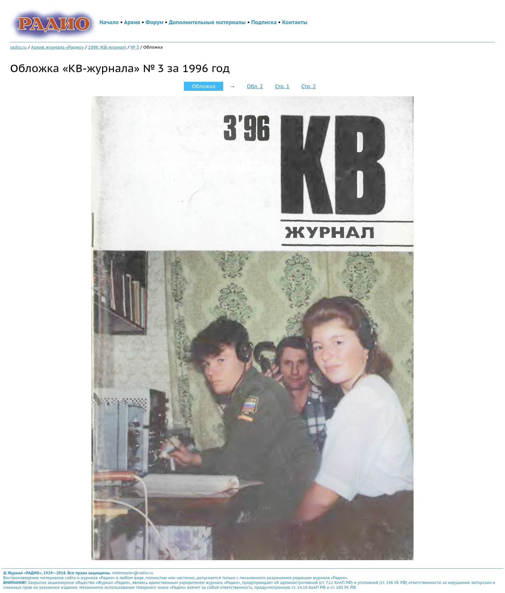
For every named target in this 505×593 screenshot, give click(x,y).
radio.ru (18, 47)
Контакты (294, 22)
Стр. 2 (308, 86)
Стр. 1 (282, 86)
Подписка (264, 22)
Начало (109, 22)
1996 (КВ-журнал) (107, 47)
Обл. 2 (255, 86)
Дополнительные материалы (207, 22)
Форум (155, 22)
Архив (132, 22)
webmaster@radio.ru (132, 572)
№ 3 (134, 47)
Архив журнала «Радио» (57, 47)
